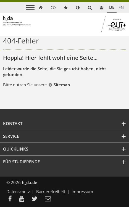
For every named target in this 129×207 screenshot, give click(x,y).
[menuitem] (11, 199)
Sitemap (62, 84)
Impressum (82, 191)
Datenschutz (18, 191)
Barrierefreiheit (50, 191)
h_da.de (29, 182)
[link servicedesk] (101, 7)
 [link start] (41, 8)
